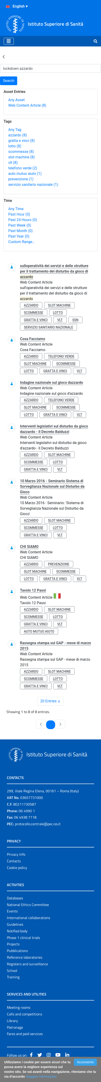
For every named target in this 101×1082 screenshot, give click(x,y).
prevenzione (21, 179)
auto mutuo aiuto (25, 173)
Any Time (15, 209)
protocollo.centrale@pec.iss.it (38, 824)
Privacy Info (16, 854)
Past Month (20, 231)
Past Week (19, 225)
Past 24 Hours (22, 220)
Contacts (14, 861)
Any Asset (16, 100)
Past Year (18, 236)
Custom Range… (21, 242)
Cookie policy (17, 867)
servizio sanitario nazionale (33, 184)
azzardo (17, 135)
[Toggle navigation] (9, 41)
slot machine (21, 157)
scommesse (21, 151)
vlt (13, 162)
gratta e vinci (21, 140)
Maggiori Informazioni (41, 1076)
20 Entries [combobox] (51, 701)
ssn (75, 320)
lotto (14, 146)
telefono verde (22, 168)
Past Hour (19, 214)
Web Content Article (27, 105)
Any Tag (14, 129)
